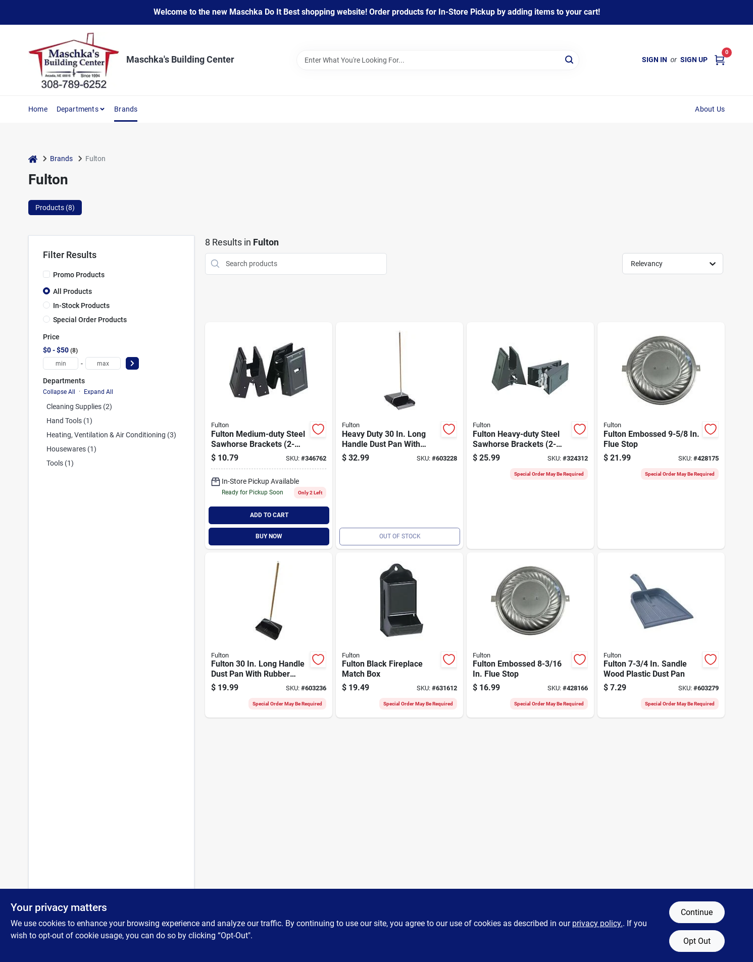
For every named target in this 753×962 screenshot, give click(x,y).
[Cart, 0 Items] (720, 60)
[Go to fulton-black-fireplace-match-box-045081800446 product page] (399, 635)
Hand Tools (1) (69, 421)
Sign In (654, 60)
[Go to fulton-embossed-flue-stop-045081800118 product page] (530, 635)
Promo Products (79, 274)
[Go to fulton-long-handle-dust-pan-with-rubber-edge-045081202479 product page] (268, 635)
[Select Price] (132, 363)
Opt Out (697, 941)
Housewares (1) (71, 449)
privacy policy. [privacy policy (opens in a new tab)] (597, 923)
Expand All (98, 391)
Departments (77, 109)
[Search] (570, 59)
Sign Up (694, 60)
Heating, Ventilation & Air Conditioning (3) (111, 435)
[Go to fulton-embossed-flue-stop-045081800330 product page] (661, 435)
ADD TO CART (269, 515)
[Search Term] (437, 60)
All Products (72, 291)
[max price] (103, 363)
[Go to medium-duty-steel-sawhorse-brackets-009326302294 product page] (268, 435)
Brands (125, 109)
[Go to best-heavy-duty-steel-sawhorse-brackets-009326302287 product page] (530, 435)
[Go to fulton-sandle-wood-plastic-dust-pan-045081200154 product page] (661, 635)
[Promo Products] (46, 274)
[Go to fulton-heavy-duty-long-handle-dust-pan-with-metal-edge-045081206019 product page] (399, 435)
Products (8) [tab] (55, 208)
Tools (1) (60, 463)
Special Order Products (90, 319)
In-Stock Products (81, 305)
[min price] (60, 363)
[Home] (32, 159)
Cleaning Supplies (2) (79, 406)
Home (37, 109)
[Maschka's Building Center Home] (73, 60)
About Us (710, 109)
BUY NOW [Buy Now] (269, 536)
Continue (697, 912)
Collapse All (59, 391)
